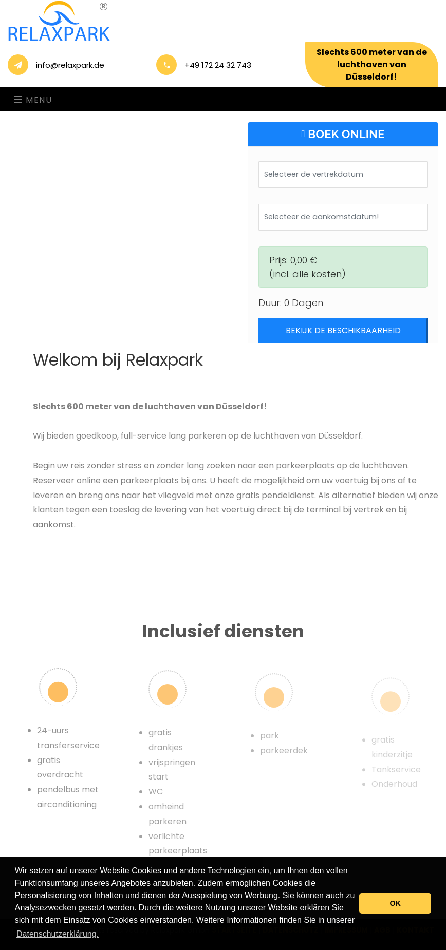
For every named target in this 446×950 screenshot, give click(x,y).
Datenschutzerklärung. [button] (57, 933)
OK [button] (395, 903)
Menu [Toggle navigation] (33, 100)
